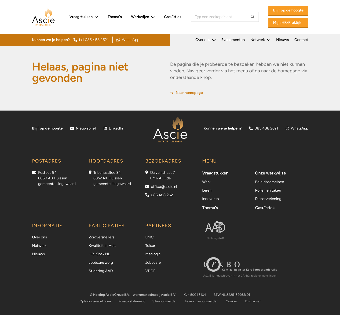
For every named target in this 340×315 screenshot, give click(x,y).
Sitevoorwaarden (164, 301)
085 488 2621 (263, 128)
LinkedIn (113, 128)
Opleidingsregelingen (95, 301)
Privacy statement (131, 301)
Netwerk (260, 40)
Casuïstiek (172, 17)
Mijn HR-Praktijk (287, 22)
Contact (301, 39)
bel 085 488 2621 (91, 39)
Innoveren (210, 198)
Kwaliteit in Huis (102, 245)
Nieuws (282, 39)
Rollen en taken (268, 190)
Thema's (115, 17)
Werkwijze (143, 17)
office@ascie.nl (164, 186)
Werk (206, 182)
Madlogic (153, 254)
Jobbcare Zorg (101, 262)
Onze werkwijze (270, 173)
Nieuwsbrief (83, 128)
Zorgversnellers (101, 237)
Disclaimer (253, 301)
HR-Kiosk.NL (99, 254)
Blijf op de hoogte (288, 10)
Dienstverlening (268, 198)
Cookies (232, 301)
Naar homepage (186, 92)
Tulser (150, 245)
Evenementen (233, 39)
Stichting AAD (101, 271)
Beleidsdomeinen (269, 182)
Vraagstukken (83, 17)
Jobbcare (153, 262)
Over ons (205, 40)
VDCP (150, 271)
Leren (207, 190)
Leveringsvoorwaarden (201, 301)
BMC (149, 237)
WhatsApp (127, 40)
